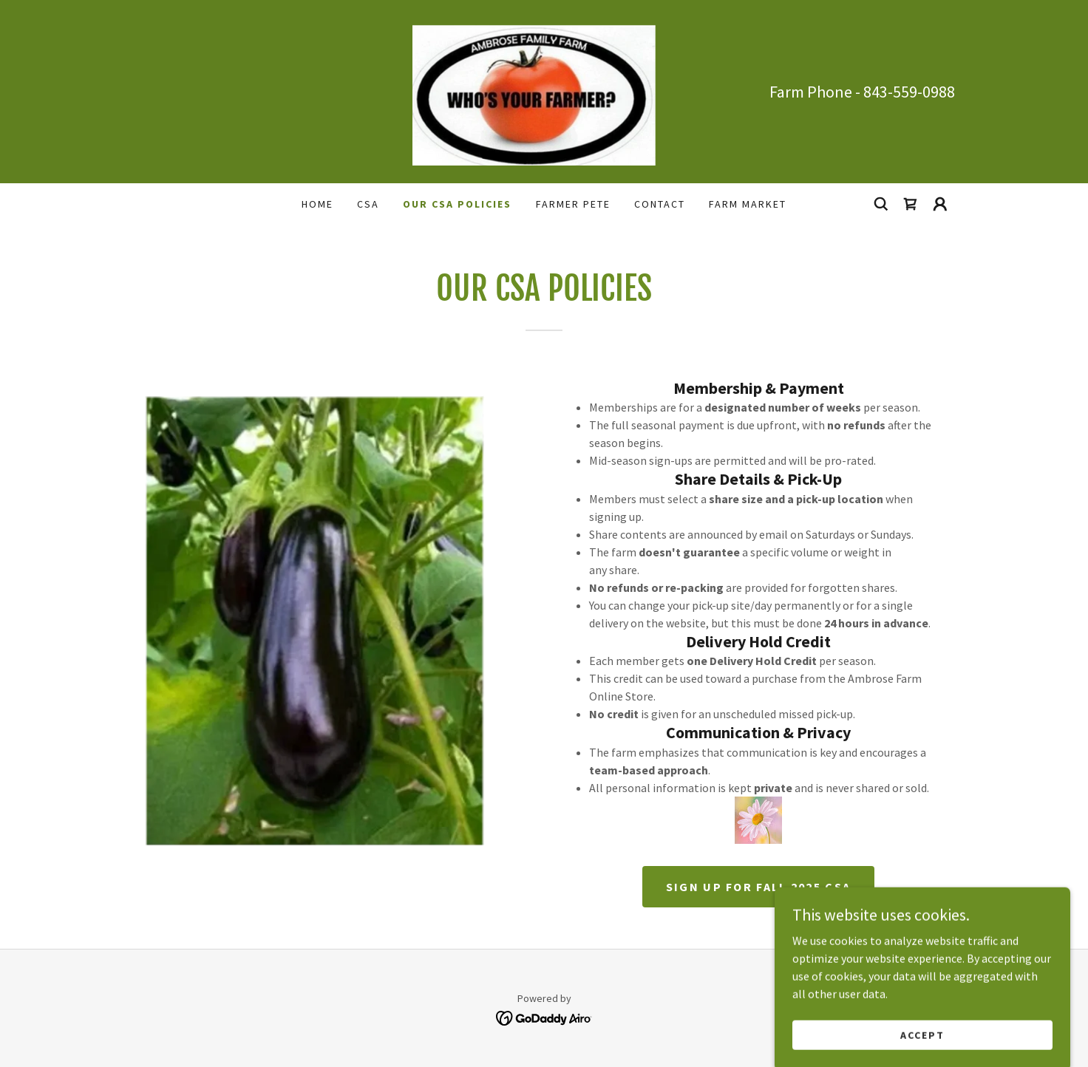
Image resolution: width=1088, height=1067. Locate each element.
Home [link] (317, 204)
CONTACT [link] (659, 204)
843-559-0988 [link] (909, 91)
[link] (544, 90)
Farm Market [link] (747, 204)
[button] (940, 204)
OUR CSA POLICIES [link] (457, 204)
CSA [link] (368, 204)
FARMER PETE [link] (573, 204)
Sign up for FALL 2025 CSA (758, 886)
